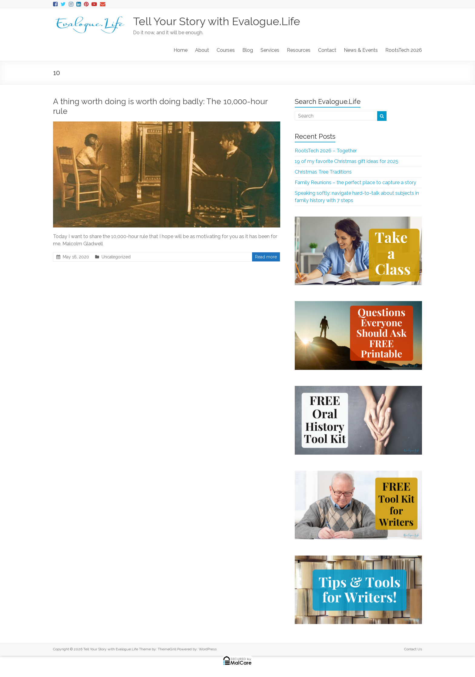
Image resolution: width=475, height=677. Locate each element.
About (202, 50)
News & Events (361, 50)
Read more (266, 256)
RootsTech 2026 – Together (326, 151)
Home (181, 50)
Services (270, 50)
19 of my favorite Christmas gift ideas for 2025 (346, 161)
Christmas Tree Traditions (323, 172)
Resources (299, 50)
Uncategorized (116, 256)
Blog (247, 50)
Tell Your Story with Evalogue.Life (216, 21)
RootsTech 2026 (403, 50)
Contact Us (413, 649)
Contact (327, 50)
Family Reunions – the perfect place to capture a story (355, 182)
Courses (226, 50)
